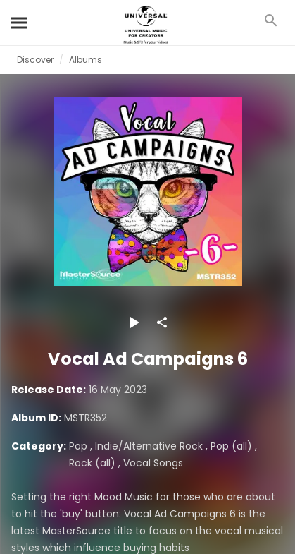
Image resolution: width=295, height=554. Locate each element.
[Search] (19, 23)
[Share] (161, 322)
